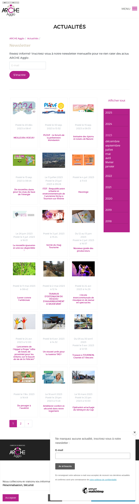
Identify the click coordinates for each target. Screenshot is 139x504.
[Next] (28, 423)
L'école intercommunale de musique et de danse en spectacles (83, 299)
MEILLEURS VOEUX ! (24, 138)
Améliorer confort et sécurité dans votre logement (54, 408)
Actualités (32, 38)
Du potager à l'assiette (24, 406)
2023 (108, 135)
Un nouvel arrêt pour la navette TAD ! (54, 353)
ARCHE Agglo (16, 38)
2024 (108, 124)
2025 (108, 112)
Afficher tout (116, 100)
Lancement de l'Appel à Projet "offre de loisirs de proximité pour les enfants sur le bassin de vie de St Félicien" (24, 352)
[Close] (134, 432)
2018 (108, 221)
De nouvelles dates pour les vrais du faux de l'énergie (24, 192)
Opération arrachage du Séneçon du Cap (83, 408)
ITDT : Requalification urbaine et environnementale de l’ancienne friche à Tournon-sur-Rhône (54, 193)
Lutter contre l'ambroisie (24, 298)
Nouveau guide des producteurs (83, 249)
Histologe (83, 192)
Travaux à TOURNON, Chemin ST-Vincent (83, 356)
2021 (108, 187)
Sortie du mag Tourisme (53, 246)
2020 (108, 198)
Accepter (10, 497)
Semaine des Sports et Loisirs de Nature (83, 137)
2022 (108, 176)
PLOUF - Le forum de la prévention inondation (53, 137)
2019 (108, 210)
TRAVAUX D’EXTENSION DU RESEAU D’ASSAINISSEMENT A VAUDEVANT (53, 299)
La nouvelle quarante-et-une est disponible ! (24, 248)
